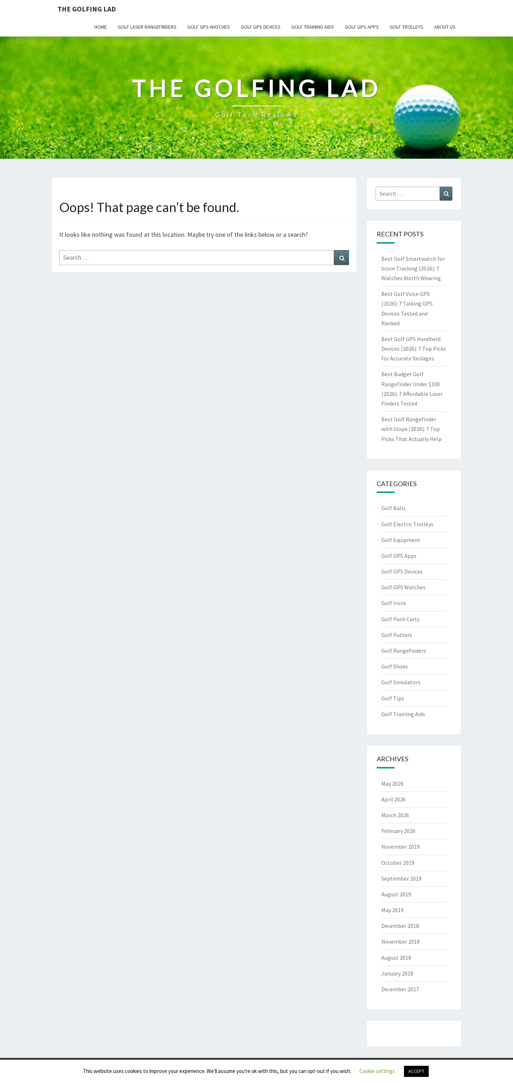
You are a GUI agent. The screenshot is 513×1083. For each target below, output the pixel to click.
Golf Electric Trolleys (407, 524)
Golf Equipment (400, 539)
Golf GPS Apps (362, 27)
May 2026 (392, 783)
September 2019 (401, 878)
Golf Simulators (400, 682)
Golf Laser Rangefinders (147, 27)
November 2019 (400, 846)
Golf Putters (396, 634)
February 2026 (398, 830)
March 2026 (395, 815)
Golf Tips (392, 698)
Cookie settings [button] (377, 1071)
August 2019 (396, 894)
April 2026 (393, 799)
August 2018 (396, 957)
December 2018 (400, 925)
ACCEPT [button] (416, 1071)
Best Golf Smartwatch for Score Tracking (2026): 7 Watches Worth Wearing (413, 268)
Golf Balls (393, 508)
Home (100, 27)
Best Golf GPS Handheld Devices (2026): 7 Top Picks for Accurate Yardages (413, 348)
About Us (445, 27)
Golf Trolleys (406, 27)
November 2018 (400, 941)
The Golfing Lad (86, 8)
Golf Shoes (394, 666)
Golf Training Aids (312, 27)
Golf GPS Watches (208, 27)
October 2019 (397, 862)
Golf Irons (393, 603)
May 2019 (392, 910)
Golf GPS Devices (261, 27)
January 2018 (397, 973)
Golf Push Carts (400, 619)
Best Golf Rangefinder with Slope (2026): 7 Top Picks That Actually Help (411, 429)
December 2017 (400, 989)
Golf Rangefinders (403, 650)
